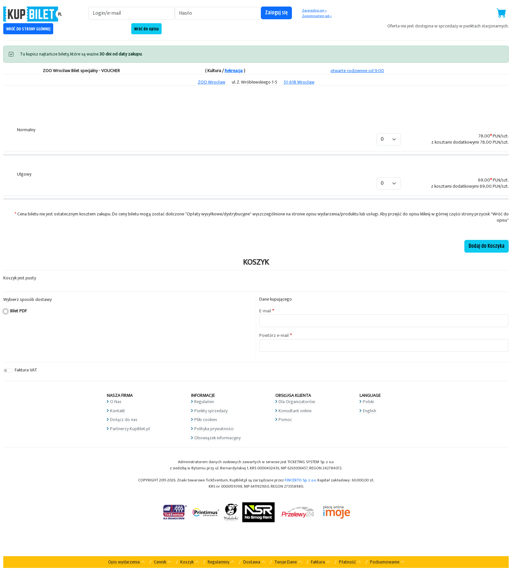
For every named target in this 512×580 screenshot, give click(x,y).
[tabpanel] (256, 171)
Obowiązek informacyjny (217, 438)
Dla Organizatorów (297, 401)
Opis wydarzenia (126, 562)
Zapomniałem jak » (317, 16)
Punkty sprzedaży (211, 411)
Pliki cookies (205, 419)
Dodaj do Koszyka (486, 246)
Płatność (350, 562)
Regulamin (204, 401)
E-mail (265, 311)
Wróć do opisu (146, 29)
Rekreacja (234, 70)
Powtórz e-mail (274, 335)
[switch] (7, 370)
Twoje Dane (288, 562)
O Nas (115, 401)
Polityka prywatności (213, 428)
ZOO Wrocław (211, 82)
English (369, 411)
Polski (368, 401)
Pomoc (285, 419)
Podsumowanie (387, 562)
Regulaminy (221, 562)
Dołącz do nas (123, 419)
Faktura (320, 562)
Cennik (163, 562)
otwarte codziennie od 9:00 (357, 70)
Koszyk (189, 562)
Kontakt (117, 411)
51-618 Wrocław (299, 82)
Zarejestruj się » (314, 10)
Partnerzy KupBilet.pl (130, 428)
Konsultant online (295, 411)
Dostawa (254, 562)
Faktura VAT (26, 370)
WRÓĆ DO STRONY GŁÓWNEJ (28, 29)
